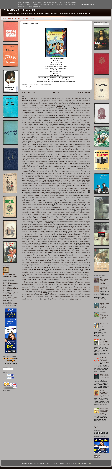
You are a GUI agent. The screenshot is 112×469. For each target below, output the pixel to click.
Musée (70, 234)
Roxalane (24, 267)
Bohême (74, 120)
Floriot (53, 175)
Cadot (74, 127)
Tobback (35, 286)
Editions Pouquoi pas (79, 163)
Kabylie (29, 207)
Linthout (30, 217)
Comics (47, 141)
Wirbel (69, 298)
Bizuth (71, 119)
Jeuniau (59, 204)
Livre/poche (61, 217)
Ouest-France (67, 241)
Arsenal (41, 108)
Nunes (87, 238)
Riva (30, 264)
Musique (76, 234)
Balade (50, 112)
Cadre (78, 127)
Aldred (37, 102)
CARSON (88, 129)
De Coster (49, 148)
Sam (87, 269)
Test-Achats (71, 282)
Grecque (44, 190)
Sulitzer (37, 281)
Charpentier (82, 134)
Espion (63, 168)
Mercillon (24, 229)
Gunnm (30, 192)
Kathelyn (57, 207)
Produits (35, 257)
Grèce (38, 190)
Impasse (35, 200)
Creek (45, 144)
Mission (28, 233)
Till (54, 284)
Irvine (68, 200)
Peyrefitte (66, 248)
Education (87, 163)
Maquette (41, 222)
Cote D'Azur (86, 142)
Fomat (44, 180)
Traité (47, 287)
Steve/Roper (75, 279)
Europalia (25, 170)
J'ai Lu (29, 202)
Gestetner (32, 187)
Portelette (35, 255)
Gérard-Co (74, 185)
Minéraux (87, 231)
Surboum (50, 281)
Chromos (62, 137)
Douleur (44, 158)
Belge (53, 115)
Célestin (57, 132)
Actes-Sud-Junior (76, 98)
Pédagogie (29, 246)
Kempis (67, 207)
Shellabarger (29, 276)
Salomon (69, 269)
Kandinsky (46, 207)
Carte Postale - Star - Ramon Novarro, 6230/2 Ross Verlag (10, 294)
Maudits (24, 226)
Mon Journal (63, 233)
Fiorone (59, 173)
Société (87, 276)
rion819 (78, 463)
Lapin (77, 212)
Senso (28, 274)
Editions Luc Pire (50, 163)
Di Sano (38, 154)
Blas (32, 120)
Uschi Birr (28, 291)
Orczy (37, 241)
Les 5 (39, 216)
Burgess (52, 127)
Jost (40, 205)
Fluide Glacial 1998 (56, 178)
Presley (68, 255)
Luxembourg (79, 219)
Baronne (81, 112)
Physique (67, 250)
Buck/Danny (24, 127)
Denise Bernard (63, 151)
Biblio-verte (33, 119)
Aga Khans (36, 100)
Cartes (32, 131)
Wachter (41, 296)
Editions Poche (68, 163)
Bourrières (31, 124)
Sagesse (45, 269)
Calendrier (88, 127)
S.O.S (87, 267)
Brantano (51, 124)
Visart (67, 294)
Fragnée (87, 180)
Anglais (77, 103)
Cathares (88, 131)
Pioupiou (67, 252)
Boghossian (68, 120)
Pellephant (59, 246)
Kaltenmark (35, 207)
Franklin (55, 181)
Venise (56, 293)
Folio (36, 180)
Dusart (23, 161)
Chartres (88, 134)
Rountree (77, 265)
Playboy (36, 254)
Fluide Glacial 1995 (26, 178)
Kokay (70, 209)
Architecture (39, 107)
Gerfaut (83, 185)
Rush (67, 267)
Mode (38, 233)
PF (71, 248)
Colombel (38, 141)
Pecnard (86, 244)
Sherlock (36, 276)
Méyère (30, 231)
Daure (84, 146)
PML (46, 254)
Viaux (23, 294)
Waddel (46, 296)
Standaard (42, 279)
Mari (74, 222)
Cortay (65, 142)
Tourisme (36, 287)
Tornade (67, 286)
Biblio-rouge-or (25, 119)
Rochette (55, 264)
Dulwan (45, 159)
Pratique (62, 255)
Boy (41, 124)
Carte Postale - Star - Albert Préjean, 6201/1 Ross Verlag (10, 299)
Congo (88, 141)
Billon (48, 119)
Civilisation (24, 139)
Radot (64, 259)
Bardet (76, 112)
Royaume (40, 267)
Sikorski (54, 276)
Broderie (49, 125)
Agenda (43, 100)
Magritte (40, 221)
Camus (36, 129)
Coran (43, 142)
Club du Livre (70, 139)
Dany (60, 146)
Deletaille (81, 149)
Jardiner (80, 202)
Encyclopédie (63, 166)
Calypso (25, 129)
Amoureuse (82, 102)
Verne (78, 293)
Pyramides (75, 257)
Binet (62, 119)
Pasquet (82, 243)
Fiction (27, 173)
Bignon (39, 119)
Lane (49, 212)
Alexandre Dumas (45, 102)
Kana (41, 207)
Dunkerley (69, 159)
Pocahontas (51, 254)
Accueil (56, 93)
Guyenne (68, 192)
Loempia (84, 217)
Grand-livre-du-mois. (73, 188)
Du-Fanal (88, 158)
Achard (53, 98)
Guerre (76, 190)
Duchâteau (29, 159)
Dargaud (65, 146)
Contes (25, 142)
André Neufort (58, 103)
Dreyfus (61, 158)
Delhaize (24, 151)
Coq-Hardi (37, 142)
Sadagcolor (24, 269)
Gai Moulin (47, 183)
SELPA (87, 272)
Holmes (83, 197)
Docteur (68, 156)
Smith (71, 276)
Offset (54, 239)
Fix (67, 173)
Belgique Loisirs (70, 115)
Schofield (81, 270)
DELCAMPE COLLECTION (70, 149)
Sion (58, 276)
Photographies (54, 250)
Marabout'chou (57, 222)
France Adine (39, 181)
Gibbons (43, 187)
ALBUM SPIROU (26, 102)
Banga (55, 112)
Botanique (56, 122)
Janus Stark (57, 202)
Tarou (89, 281)
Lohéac (23, 219)
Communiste (62, 141)
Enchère (56, 166)
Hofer (63, 197)
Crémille (51, 144)
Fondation (50, 180)
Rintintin (25, 264)
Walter (68, 296)
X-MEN (24, 299)
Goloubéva (40, 188)
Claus (36, 139)
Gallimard (60, 183)
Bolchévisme (87, 120)
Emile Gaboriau (47, 166)
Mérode (44, 229)
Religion (79, 260)
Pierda (23, 252)
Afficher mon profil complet (10, 276)
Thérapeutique (25, 284)
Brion (44, 125)
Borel (50, 122)
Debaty (68, 148)
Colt (42, 141)
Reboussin (52, 260)
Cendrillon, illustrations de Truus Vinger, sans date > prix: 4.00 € (104, 393)
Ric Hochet (87, 262)
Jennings (39, 204)
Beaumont (29, 115)
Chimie (83, 136)
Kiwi (52, 209)
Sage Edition (37, 269)
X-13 (89, 298)
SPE (62, 277)
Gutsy (63, 192)
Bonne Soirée (37, 122)
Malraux (68, 221)
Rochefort (49, 264)
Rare (89, 259)
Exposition (47, 170)
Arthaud (50, 108)
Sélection (79, 272)
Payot (77, 244)
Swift (60, 281)
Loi (27, 219)
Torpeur (72, 286)
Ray (37, 260)
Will (42, 298)
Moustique (48, 234)
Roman (29, 265)
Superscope (43, 281)
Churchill (77, 137)
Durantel (87, 159)
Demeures (50, 151)
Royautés (46, 267)
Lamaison (25, 212)
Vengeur (51, 293)
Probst (29, 257)
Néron (79, 236)
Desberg (41, 153)
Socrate (30, 277)
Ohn (63, 239)
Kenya (77, 207)
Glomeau (73, 187)
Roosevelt (52, 265)
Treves (62, 287)
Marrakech (39, 224)
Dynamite (44, 161)
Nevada (88, 236)
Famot (79, 170)
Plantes (30, 254)
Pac (82, 241)
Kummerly (36, 211)
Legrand (77, 214)
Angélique (65, 103)
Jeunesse (38, 87)
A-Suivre (31, 98)
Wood (79, 298)
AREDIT (59, 107)
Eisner (40, 165)
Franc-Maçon (24, 181)
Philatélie (88, 248)
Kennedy (72, 207)
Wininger (52, 298)
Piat (72, 250)
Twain (42, 289)
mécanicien (72, 226)
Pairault (29, 243)
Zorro (78, 299)
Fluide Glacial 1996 (36, 178)
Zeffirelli (43, 299)
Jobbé (78, 204)
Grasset (24, 190)
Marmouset (26, 224)
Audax (57, 110)
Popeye (29, 255)
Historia (23, 197)
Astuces (31, 110)
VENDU (43, 293)
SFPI (23, 276)
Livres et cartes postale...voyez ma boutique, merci (10, 284)
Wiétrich (33, 298)
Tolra (45, 286)
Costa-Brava (78, 142)
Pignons (41, 252)
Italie (76, 200)
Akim (65, 100)
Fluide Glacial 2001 (86, 178)
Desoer (62, 153)
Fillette (45, 173)
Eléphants (66, 165)
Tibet (50, 284)
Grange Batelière (84, 188)
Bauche (53, 113)
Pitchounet (24, 254)
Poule (47, 255)
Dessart (68, 153)
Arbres (32, 107)
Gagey (41, 183)
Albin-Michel (72, 100)
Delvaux (45, 151)
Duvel (32, 161)
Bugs (37, 127)
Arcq (45, 107)
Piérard (87, 250)
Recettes (59, 260)
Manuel (35, 222)
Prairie (56, 255)
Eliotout (76, 165)
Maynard (53, 226)
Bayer (68, 113)
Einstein (35, 165)
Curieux (83, 144)
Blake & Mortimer (85, 119)
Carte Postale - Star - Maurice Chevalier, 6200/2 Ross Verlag (10, 304)
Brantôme (56, 124)
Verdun (67, 293)
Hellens (87, 193)
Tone (56, 286)
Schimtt (75, 270)
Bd (72, 113)
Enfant (71, 166)
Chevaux (68, 136)
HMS (47, 197)
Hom (23, 199)
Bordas (44, 122)
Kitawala (47, 209)
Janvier (63, 202)
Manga (29, 222)
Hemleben (31, 195)
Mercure (34, 229)
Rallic (68, 259)
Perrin (33, 248)
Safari (30, 269)
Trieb (77, 287)
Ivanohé (81, 200)
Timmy (71, 284)
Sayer (64, 270)
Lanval (67, 212)
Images (30, 200)
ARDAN (49, 107)
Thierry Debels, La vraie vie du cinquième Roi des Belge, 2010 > (104, 342)
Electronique (59, 165)
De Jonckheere (34, 148)
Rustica (82, 267)
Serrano (62, 274)
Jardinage (74, 202)
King (23, 209)
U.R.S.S (52, 289)
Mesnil (53, 229)
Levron (54, 216)
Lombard (36, 219)
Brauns (66, 124)
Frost (79, 181)
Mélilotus (60, 228)
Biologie (66, 119)
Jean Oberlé (32, 204)
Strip (33, 281)
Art (45, 108)
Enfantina (77, 166)
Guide (88, 190)
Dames (50, 146)
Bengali (88, 115)
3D (27, 98)
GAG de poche (34, 183)
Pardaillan (63, 243)
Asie (88, 108)
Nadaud (37, 236)
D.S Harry (30, 146)
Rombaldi (41, 265)
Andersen (51, 103)
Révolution (56, 262)
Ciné (82, 137)
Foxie (81, 180)
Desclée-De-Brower (50, 153)
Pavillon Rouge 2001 (58, 244)
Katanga (52, 207)
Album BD (85, 100)
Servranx (68, 274)
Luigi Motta (71, 219)
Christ (43, 137)
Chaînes (42, 134)
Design (58, 153)
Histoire (77, 195)
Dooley (33, 158)
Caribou (76, 129)
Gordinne (47, 188)
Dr (56, 158)
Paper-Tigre (51, 243)
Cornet (60, 142)
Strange (24, 281)
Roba (33, 264)
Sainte (64, 269)
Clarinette (31, 139)
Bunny (47, 127)
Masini (73, 224)
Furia (89, 181)
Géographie (51, 185)
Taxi (40, 282)
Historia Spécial (31, 197)
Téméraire (64, 282)
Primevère (87, 255)
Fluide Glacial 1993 (74, 176)
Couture (40, 144)
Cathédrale (25, 132)
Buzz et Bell (68, 127)
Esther (68, 168)
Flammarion (72, 173)
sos (52, 277)
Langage (55, 212)
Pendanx (70, 246)
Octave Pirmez (48, 239)
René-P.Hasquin (34, 262)
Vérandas (62, 293)
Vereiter (73, 293)
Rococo (65, 264)
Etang (77, 168)
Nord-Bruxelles (61, 238)
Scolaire (56, 272)
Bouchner (67, 122)
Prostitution (41, 257)
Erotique (40, 168)
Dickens (54, 154)
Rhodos (81, 262)
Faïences (63, 170)
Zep (61, 299)
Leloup (87, 214)
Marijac (78, 222)
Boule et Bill (80, 122)
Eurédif (88, 168)
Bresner (71, 124)
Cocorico (76, 139)
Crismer (61, 144)
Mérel (39, 229)
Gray (29, 190)
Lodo (79, 217)
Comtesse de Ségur (72, 141)
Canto (55, 129)
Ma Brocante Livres (19, 9)
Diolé (46, 156)
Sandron (39, 270)
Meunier (25, 231)
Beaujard (24, 115)
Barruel (29, 113)
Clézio (51, 139)
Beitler (35, 115)
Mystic (87, 234)
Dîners (28, 156)
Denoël (75, 151)
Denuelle (81, 151)
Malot (62, 221)
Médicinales (37, 228)
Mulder (59, 234)
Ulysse (69, 289)
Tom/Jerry (50, 286)
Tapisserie (83, 281)
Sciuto (50, 272)
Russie (71, 267)
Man (77, 221)
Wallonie (63, 296)
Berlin (39, 117)
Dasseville (72, 146)
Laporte (82, 212)
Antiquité (41, 105)
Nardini (47, 236)
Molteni (56, 233)
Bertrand (44, 117)
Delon (28, 151)
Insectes (63, 200)
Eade (49, 161)
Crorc (66, 144)
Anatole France (38, 103)
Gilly (57, 187)
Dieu (82, 154)
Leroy (35, 216)
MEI (48, 228)
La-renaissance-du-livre (52, 211)
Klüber (56, 209)
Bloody (36, 120)
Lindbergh (24, 217)
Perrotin (38, 248)
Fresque (65, 181)
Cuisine (72, 144)
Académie (47, 98)
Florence (48, 175)
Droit (65, 158)
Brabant (45, 124)
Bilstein (52, 119)
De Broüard (42, 148)
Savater (60, 270)
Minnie (23, 233)
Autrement (75, 110)
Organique (53, 241)
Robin (37, 264)
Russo (76, 267)
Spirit (77, 277)
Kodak (66, 209)
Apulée (63, 105)
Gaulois (74, 183)
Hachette (32, 87)
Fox (77, 180)
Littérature (44, 217)
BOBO (47, 120)
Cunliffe (78, 144)
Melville (71, 228)
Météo (75, 229)
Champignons (49, 134)
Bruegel (61, 125)
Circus (87, 137)
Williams (46, 298)
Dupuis (80, 159)
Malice (58, 221)
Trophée (87, 287)
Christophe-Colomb (52, 137)
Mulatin (53, 234)
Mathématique (86, 224)
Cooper (31, 142)
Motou (42, 234)
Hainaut (28, 193)
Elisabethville (83, 165)
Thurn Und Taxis (43, 284)
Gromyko (59, 190)
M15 (28, 221)
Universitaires (76, 289)
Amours (88, 102)
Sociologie (24, 277)
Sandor (33, 270)
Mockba (33, 233)
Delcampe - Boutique (56, 149)
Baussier (58, 113)
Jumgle (65, 205)
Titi (31, 286)
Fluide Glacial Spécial (28, 180)
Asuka (36, 110)
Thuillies (31, 284)
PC (81, 244)
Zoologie (73, 299)
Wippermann (63, 298)
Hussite (87, 199)
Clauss (46, 139)
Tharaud (87, 282)
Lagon (84, 211)
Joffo (88, 204)
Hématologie (24, 195)
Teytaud (81, 282)
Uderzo (57, 289)
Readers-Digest (44, 260)
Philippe (25, 250)
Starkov (58, 279)
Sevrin (77, 274)
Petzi (56, 248)
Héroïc (62, 195)
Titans (23, 286)
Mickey (52, 231)
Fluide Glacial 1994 (84, 176)
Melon (66, 228)
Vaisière (44, 291)
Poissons (69, 254)
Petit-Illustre (50, 248)
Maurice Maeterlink (38, 226)
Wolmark (74, 298)
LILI (82, 216)
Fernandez (77, 171)
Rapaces (84, 259)
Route (87, 265)
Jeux (64, 204)
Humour (81, 199)
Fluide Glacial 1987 (81, 175)
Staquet (49, 279)
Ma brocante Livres (29, 18)
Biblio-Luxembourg (56, 117)
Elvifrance (35, 166)
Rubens (57, 267)
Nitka (46, 238)
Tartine (25, 282)
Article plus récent (28, 93)
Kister (38, 209)
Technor (58, 282)
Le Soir (66, 214)
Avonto (37, 112)
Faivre (68, 170)
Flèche (80, 173)
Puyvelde (69, 257)
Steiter (63, 279)
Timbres (66, 284)
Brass (61, 124)
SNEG (75, 276)
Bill (44, 119)
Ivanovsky (87, 200)
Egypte (29, 165)
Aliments (53, 102)
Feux (23, 173)
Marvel (68, 224)
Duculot (40, 159)
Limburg (87, 216)
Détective (79, 153)
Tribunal (72, 287)
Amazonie (76, 102)
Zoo (68, 299)
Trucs (23, 289)
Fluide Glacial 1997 (46, 178)
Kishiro (33, 209)
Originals (60, 241)
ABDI (42, 98)
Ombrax (87, 239)
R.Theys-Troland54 (9, 274)
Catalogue (80, 131)
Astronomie (24, 110)
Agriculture (54, 100)
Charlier (76, 134)
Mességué (58, 229)
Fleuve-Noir (31, 175)
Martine (56, 224)
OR (28, 241)
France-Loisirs (47, 181)
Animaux (88, 103)
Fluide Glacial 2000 (76, 178)
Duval (28, 161)
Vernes (82, 293)
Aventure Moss (87, 110)
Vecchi (23, 293)
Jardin (68, 202)
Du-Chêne (82, 158)
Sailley (51, 269)
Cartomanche (47, 131)
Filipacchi (39, 173)
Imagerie (24, 200)
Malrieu (73, 221)
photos (62, 250)
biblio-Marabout (65, 117)
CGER (37, 134)
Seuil (73, 274)
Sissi (62, 276)
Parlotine (70, 243)
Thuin (36, 284)
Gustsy (58, 192)
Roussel (82, 265)
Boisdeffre (80, 120)
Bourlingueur (24, 124)
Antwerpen (47, 105)
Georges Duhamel (65, 185)
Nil (38, 238)
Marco (70, 222)
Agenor (48, 100)
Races (45, 259)
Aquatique (80, 105)
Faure (46, 171)
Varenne (80, 291)
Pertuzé (43, 248)
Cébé (42, 132)
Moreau (32, 234)
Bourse (36, 124)
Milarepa (75, 231)
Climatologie (56, 139)
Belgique (61, 115)
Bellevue (78, 115)
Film (50, 173)
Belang (42, 115)
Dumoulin (63, 159)
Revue (62, 262)
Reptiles (46, 262)
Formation (66, 180)
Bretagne (77, 124)
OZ (79, 241)
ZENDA (56, 299)
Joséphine (35, 205)
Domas (23, 158)
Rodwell (70, 264)
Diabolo (45, 154)
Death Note (62, 148)
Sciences (44, 272)
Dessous (73, 153)
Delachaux (33, 149)
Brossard (55, 125)
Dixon (62, 156)
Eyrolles (53, 170)
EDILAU (75, 161)
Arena (67, 107)
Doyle (53, 158)
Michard (36, 231)
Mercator (87, 228)
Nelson (74, 236)
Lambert (32, 212)
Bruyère (86, 125)
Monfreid (71, 233)
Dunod (74, 159)
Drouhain (71, 158)
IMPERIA (41, 200)
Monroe (76, 233)
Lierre (73, 216)
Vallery (49, 291)
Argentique (77, 107)
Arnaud (23, 108)
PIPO (72, 252)
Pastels (87, 243)
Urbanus (84, 289)
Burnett (57, 127)
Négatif (69, 236)
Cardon (70, 129)
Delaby (27, 149)
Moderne (51, 233)
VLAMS (82, 294)
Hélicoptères (80, 193)
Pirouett (82, 252)
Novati (67, 238)
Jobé (83, 204)
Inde (54, 200)
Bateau (43, 113)
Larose (87, 212)
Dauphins (79, 146)
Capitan (60, 129)
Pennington (76, 246)
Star (54, 279)
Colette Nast (24, 141)
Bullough (42, 127)
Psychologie (54, 257)
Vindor (51, 294)
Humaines (67, 199)
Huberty (61, 199)
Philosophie (37, 250)
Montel (88, 233)
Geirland (25, 185)
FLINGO (42, 175)
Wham (28, 298)
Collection (31, 141)
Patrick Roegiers (42, 244)
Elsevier (28, 166)
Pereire (29, 248)
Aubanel (52, 110)
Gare (65, 183)
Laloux (88, 211)
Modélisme (44, 233)
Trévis (67, 287)
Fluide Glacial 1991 (54, 176)
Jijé (74, 204)
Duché (35, 159)
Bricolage (26, 125)
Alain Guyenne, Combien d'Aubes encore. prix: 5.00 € (104, 376)
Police (74, 254)
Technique (50, 282)
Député (24, 153)
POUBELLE (41, 255)
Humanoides (74, 199)
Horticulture (54, 199)
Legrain (71, 214)
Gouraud (64, 188)
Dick (50, 154)
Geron (89, 185)
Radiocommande (57, 259)
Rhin (76, 262)
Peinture (42, 246)
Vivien (77, 294)
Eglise (25, 165)
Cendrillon (68, 132)
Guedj (70, 190)
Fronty (74, 181)
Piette (36, 252)
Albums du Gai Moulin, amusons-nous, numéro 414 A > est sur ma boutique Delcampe (101, 316)
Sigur (49, 276)
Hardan (51, 193)
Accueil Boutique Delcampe (11, 18)
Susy (56, 281)
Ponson (23, 255)
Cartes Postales (38, 131)
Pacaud (87, 241)
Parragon (76, 243)
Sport (29, 279)
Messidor (64, 229)
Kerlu (82, 207)
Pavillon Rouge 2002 (69, 244)
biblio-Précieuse (75, 117)
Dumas (51, 159)
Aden (83, 98)
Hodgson (52, 197)
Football (56, 180)
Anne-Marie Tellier (28, 105)
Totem (77, 286)
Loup (49, 219)
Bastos (39, 113)
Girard (62, 187)
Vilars (32, 294)
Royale (34, 267)
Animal (82, 103)
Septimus (41, 274)
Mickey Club (59, 231)
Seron (57, 274)
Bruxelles (80, 125)
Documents (74, 156)
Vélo (38, 293)
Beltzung (83, 115)
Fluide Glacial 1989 (33, 176)
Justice (87, 205)
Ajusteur (60, 100)
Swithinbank (65, 281)
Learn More (85, 4)
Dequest (30, 153)
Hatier (67, 193)
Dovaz (49, 158)
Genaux (30, 185)
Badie (42, 112)
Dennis (70, 151)
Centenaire (75, 132)
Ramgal (73, 259)
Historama (86, 195)
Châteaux (36, 136)
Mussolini (82, 234)
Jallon (50, 202)
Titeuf (27, 286)
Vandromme (62, 291)
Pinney (54, 252)
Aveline (80, 110)
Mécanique (79, 226)
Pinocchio (60, 252)
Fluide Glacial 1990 (43, 176)
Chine (88, 136)
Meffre (43, 228)
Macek (35, 221)
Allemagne (59, 102)
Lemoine (24, 216)
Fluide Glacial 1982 (60, 175)
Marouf (33, 224)
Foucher (73, 180)
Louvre (53, 219)
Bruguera (68, 125)
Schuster (38, 272)
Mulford (64, 234)
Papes (57, 243)
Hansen (46, 193)
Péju (48, 246)
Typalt (47, 289)
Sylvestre (72, 281)
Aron (33, 108)
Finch (54, 173)
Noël (50, 238)
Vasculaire (86, 291)
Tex (77, 282)
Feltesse (59, 171)
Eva (36, 170)
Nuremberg (24, 239)
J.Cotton (24, 202)
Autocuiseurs (68, 110)
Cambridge (31, 129)
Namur (41, 236)
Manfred (87, 221)
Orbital (32, 241)
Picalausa (77, 250)
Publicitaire (61, 257)
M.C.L (85, 219)
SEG (70, 272)
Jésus (44, 204)
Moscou (37, 234)
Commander (54, 141)
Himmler (72, 195)
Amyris (31, 103)
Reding (64, 260)
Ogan (59, 239)
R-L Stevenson (33, 259)
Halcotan (34, 193)
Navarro (64, 236)
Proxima (48, 257)
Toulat (87, 286)
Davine (27, 148)
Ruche (62, 267)
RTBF (52, 267)
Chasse (25, 136)
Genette (35, 185)
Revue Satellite (69, 262)
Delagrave (41, 149)
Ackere (58, 98)
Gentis (45, 185)
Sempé (23, 274)
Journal (50, 205)
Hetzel (67, 195)
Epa (29, 168)
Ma (31, 221)
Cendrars (63, 132)
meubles (88, 229)
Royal (29, 267)
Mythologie (24, 236)
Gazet (85, 183)
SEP (32, 274)
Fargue (30, 171)
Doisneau (81, 156)
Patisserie (35, 244)
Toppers (61, 286)
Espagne (58, 168)
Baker (46, 112)
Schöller (87, 270)
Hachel (78, 192)
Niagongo (25, 238)
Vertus (87, 293)
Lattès (38, 214)
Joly (30, 205)
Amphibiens (26, 103)
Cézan (33, 134)
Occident (41, 239)
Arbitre (23, 107)
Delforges (87, 149)
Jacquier (41, 202)
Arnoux (28, 108)
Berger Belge (32, 117)
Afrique (30, 100)
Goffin (30, 188)
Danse (55, 146)
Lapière (72, 212)
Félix (55, 171)
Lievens (78, 216)
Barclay (71, 112)
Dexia (32, 154)
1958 (23, 98)
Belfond (48, 115)
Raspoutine (26, 260)
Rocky (60, 264)
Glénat (67, 187)
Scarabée (70, 270)
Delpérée (34, 151)
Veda (28, 293)
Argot (82, 107)
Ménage (77, 228)
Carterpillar (26, 131)
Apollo (58, 105)
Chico (73, 136)
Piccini (82, 250)
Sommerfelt (43, 277)
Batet (48, 113)
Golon (34, 188)
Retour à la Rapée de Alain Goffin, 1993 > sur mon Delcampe (104, 280)
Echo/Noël (60, 161)
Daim (35, 146)
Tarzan (30, 282)
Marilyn (83, 222)
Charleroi (70, 134)
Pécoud (23, 246)
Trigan (81, 287)
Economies (69, 161)
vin (47, 294)
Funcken (84, 181)
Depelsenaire (87, 151)
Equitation (34, 168)
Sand (29, 270)
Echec (53, 161)
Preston (82, 255)
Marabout (48, 223)
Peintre (35, 246)
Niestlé (34, 238)
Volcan (23, 296)
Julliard (60, 205)
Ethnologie (82, 168)
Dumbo (56, 159)
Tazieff (44, 282)
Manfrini (23, 222)
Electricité (53, 165)
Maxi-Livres (46, 226)
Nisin (42, 238)
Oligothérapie (81, 239)
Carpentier (81, 129)
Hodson (58, 197)
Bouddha (74, 122)
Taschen (35, 282)
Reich (74, 260)
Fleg (84, 173)
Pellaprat (53, 246)
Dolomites (86, 156)
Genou (40, 185)
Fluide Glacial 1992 (64, 176)
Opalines (24, 241)
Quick (87, 257)
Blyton (41, 120)
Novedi (72, 238)
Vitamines (72, 294)
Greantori (34, 190)
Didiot (71, 154)
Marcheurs (64, 222)
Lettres (49, 216)
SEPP (36, 274)
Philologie (30, 250)
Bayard (63, 113)
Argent (71, 107)
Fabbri (58, 170)
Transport (52, 287)
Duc (24, 159)
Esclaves (52, 168)
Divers (57, 156)
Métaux (70, 229)
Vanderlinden (55, 291)
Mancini (81, 221)
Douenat (39, 158)
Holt (88, 197)
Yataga (29, 299)
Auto (62, 110)
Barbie (66, 112)
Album (78, 100)
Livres (67, 217)
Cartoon (54, 131)
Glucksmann (80, 187)
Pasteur (23, 244)
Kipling (27, 209)
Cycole (24, 146)
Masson (78, 224)
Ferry (87, 171)
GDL (89, 183)
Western (81, 296)
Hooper (42, 199)
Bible (49, 117)
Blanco (23, 120)
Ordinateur (47, 241)
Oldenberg (74, 239)
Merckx (29, 229)
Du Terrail (76, 158)
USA (23, 291)
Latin (35, 214)
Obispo (35, 239)
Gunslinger (36, 192)
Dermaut (36, 153)
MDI (66, 226)
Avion (33, 112)
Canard (41, 129)
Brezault (88, 124)
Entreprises (24, 168)
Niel (30, 238)
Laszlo (30, 214)
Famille (74, 170)
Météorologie (81, 229)
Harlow (62, 193)
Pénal (65, 246)
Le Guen (48, 214)
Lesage (44, 216)
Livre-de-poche (53, 217)
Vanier (75, 291)
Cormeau (55, 142)
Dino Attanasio (39, 156)
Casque (59, 131)
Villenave (42, 294)
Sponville (24, 279)
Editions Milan (59, 163)
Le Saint (60, 214)
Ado (87, 98)
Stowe (87, 279)
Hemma (37, 195)
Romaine (86, 264)
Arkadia (87, 107)
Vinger (56, 294)
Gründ (64, 190)
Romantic (35, 265)
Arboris (28, 107)
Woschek (84, 298)
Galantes (54, 183)
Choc (25, 137)
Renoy (40, 262)
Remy (23, 262)
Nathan (52, 236)
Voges (87, 294)
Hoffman (67, 197)
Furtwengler (26, 183)
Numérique (81, 238)
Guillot (25, 192)
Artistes (69, 108)
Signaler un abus (99, 427)
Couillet (23, 144)
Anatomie (45, 103)
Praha (52, 255)
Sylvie (77, 281)
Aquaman (69, 105)
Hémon (43, 195)
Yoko (39, 299)
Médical (31, 228)
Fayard (50, 171)
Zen (52, 299)
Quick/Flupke (25, 259)
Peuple (60, 248)
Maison (45, 221)
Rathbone (32, 260)
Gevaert (37, 187)
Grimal (54, 190)
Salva (83, 269)
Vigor (27, 294)
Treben (57, 287)
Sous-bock (57, 277)
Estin (73, 168)
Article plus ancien (83, 93)
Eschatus (46, 168)
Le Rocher (54, 214)
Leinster (82, 214)
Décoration (79, 148)
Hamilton (40, 193)
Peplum (23, 248)
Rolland (80, 264)
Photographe (45, 250)
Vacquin (38, 291)
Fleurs (88, 173)
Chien (78, 136)
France (31, 181)
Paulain (50, 244)
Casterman (70, 131)
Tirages (87, 284)
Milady (70, 231)
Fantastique (86, 170)
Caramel (65, 129)
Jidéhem (69, 204)
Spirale (72, 277)
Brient (39, 125)
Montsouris (26, 234)
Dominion (29, 158)
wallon (51, 296)
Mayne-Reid (60, 226)
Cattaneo (37, 132)
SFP (88, 274)
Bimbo (57, 119)
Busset (62, 127)
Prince (25, 257)
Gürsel (43, 192)
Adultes (24, 100)
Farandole (24, 171)
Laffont (72, 211)
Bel (39, 115)
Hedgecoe (73, 193)
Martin (51, 224)
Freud (70, 181)
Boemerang (58, 120)
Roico (75, 264)
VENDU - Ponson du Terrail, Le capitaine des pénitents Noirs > (104, 360)
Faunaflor (36, 171)
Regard (69, 260)
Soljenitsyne (36, 277)
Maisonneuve (52, 221)
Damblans (41, 146)
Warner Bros (74, 296)
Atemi (41, 110)
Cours (28, 144)
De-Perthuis (55, 148)
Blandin (28, 120)
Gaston (69, 183)
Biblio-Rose (85, 117)
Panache (45, 243)
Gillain (53, 187)
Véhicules (33, 293)
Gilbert (48, 187)
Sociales (81, 276)
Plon (41, 254)
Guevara (83, 190)
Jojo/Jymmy (24, 205)
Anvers (53, 105)
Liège (68, 216)
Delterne (39, 151)
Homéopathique (29, 199)
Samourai (24, 270)
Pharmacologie (81, 248)
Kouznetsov (24, 211)
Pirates (76, 252)
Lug (65, 219)
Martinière (62, 224)
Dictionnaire (61, 154)
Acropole (68, 98)
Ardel (54, 107)
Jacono (35, 202)
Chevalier (61, 136)
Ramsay (78, 259)
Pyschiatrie (81, 257)
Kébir (63, 207)
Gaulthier (80, 183)
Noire (55, 238)
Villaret (36, 294)
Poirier (63, 254)
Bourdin (87, 122)
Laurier (43, 214)
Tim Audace (59, 284)
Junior (81, 205)
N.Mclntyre (31, 236)
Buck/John (31, 127)
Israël (72, 200)
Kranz (30, 211)
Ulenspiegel (63, 289)
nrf (76, 238)
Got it (92, 4)
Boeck (51, 120)
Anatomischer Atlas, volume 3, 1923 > (104, 288)
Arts (74, 108)
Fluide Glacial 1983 (71, 175)
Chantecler (56, 134)
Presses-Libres (75, 255)
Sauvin (55, 270)
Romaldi (23, 265)
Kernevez (87, 207)
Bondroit (30, 122)
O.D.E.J (30, 239)
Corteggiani (71, 142)
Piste (87, 252)
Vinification (61, 294)
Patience (29, 244)
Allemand (65, 102)
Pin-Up (47, 252)
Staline (35, 279)
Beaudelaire (86, 113)
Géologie (57, 185)
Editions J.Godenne (31, 163)
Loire (31, 219)
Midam (65, 231)
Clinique (63, 139)
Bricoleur (34, 125)
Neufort (83, 236)
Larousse (24, 214)
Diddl (67, 154)
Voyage (35, 296)
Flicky (37, 175)
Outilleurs (73, 241)
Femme (65, 171)
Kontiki (82, 209)
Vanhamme (69, 291)
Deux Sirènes (26, 154)
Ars (36, 108)
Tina (76, 284)
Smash (66, 276)
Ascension (82, 108)
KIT (42, 209)
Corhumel (49, 142)
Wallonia (57, 296)
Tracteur (42, 287)
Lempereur (29, 216)
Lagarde (79, 211)
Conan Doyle (82, 141)
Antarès (35, 105)
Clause (41, 139)
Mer (82, 228)
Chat (31, 136)
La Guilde (42, 211)
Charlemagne (64, 134)
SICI (45, 276)
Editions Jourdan (40, 163)
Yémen (34, 299)
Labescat (61, 211)
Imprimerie (49, 200)
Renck (27, 262)
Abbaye (37, 98)
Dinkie (32, 156)
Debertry (73, 148)
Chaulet (43, 136)
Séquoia (47, 274)
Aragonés (87, 105)
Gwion (73, 192)
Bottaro (61, 122)
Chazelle (49, 136)
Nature (58, 236)
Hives (42, 197)
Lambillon (38, 212)
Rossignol (58, 265)
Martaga (45, 224)
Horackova (48, 199)
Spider (67, 277)
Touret (23, 287)
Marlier (88, 222)
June (70, 205)
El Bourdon (46, 165)
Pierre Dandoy (30, 252)
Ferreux (83, 171)
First (63, 173)
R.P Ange (40, 259)
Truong (28, 289)
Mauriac (29, 226)
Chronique (70, 137)
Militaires (81, 231)
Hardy (57, 193)
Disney (28, 87)
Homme (36, 199)
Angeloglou (71, 103)
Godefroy (87, 187)
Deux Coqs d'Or (86, 153)
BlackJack (77, 119)
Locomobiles (73, 217)
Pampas (40, 243)
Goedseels (24, 188)
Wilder (38, 298)
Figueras (33, 173)
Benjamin (25, 117)
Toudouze (82, 286)
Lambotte (44, 212)
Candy (46, 129)
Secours (66, 272)
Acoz (63, 98)
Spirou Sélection (85, 277)
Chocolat (30, 137)
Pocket (58, 254)
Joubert (44, 205)
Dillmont (87, 154)
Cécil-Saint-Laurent (49, 132)
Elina (71, 165)
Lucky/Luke (59, 219)
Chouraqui (38, 137)
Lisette (38, 217)
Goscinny (58, 188)
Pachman (24, 243)
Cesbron (28, 134)
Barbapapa (61, 112)
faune (41, 171)
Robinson (43, 264)
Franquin (60, 181)
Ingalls (58, 200)
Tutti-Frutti (34, 289)
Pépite (82, 246)
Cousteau (33, 144)
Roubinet (64, 265)
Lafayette (66, 211)
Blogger (89, 463)
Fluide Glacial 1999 (66, 178)
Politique (80, 254)
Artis (63, 108)
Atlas (45, 110)
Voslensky (28, 296)
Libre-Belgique (61, 216)
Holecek (73, 197)
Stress (29, 281)
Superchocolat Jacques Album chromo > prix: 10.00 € (104, 411)
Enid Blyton (86, 166)
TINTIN (80, 284)
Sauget (50, 270)
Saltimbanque (77, 269)
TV (38, 289)
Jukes (56, 205)
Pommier (87, 254)
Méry (49, 229)
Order (42, 241)
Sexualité (83, 274)
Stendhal (68, 279)
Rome (46, 265)
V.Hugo (33, 291)
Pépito (87, 246)
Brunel (74, 125)
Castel (64, 131)
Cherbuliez (55, 136)
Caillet (82, 127)
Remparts (86, 260)
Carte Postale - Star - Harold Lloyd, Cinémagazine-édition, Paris (10, 289)
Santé (44, 270)
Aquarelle (75, 105)
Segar (74, 272)
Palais (35, 243)
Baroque (87, 112)
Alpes (71, 102)
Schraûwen (31, 272)
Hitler (37, 197)
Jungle (75, 205)
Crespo (56, 144)
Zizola (64, 299)
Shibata (41, 276)
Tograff (40, 286)
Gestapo (25, 187)
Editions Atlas (82, 161)
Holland (78, 197)
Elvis (41, 166)
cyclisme (88, 144)
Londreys (44, 219)
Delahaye (48, 149)
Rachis (50, 259)
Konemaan (76, 209)
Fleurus (25, 175)
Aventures (26, 112)
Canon (51, 129)
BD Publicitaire (78, 113)
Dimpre (23, 156)
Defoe (85, 148)
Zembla (48, 299)
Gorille (52, 188)
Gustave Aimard (51, 192)
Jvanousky (24, 207)
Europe (32, 170)
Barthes (34, 113)
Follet (40, 180)
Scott (61, 272)
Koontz (87, 209)
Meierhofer (53, 228)
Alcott (33, 102)
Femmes (71, 171)
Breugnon (83, 124)
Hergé (56, 195)
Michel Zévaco (44, 231)
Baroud (23, 113)
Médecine (24, 228)
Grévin (49, 190)
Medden (86, 226)
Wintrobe (57, 298)
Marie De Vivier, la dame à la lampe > (104, 325)
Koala (61, 209)
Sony (48, 277)
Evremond (41, 170)
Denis (56, 151)
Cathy (31, 132)
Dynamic (38, 161)
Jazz (85, 202)
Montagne (82, 233)
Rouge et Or (70, 265)
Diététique (76, 154)
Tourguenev (29, 287)
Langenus (61, 212)
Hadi (23, 193)
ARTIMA (56, 108)
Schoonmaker (25, 272)
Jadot (46, 202)
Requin (50, 262)
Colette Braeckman (84, 139)
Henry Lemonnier (50, 195)
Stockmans (82, 279)
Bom (25, 122)
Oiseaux (68, 239)
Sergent (52, 274)
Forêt (61, 180)
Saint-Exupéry (58, 269)
